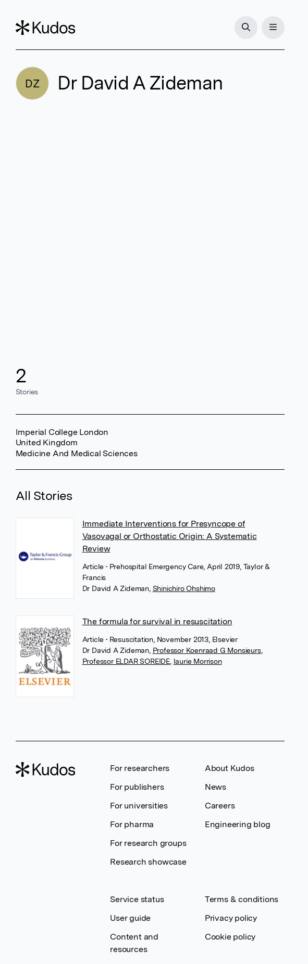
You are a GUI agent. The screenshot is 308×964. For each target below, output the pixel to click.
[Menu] (273, 27)
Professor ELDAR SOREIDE (126, 661)
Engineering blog (237, 824)
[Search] (246, 27)
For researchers (139, 768)
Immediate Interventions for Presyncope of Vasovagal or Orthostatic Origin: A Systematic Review (169, 536)
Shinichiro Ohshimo (184, 588)
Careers (220, 806)
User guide (130, 918)
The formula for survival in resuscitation (157, 621)
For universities (139, 806)
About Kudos (229, 768)
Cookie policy (230, 937)
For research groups (148, 843)
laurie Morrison (198, 661)
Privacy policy (231, 918)
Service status (137, 899)
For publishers (137, 787)
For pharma (132, 824)
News (215, 787)
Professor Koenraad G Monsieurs (207, 650)
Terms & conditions (241, 899)
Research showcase (148, 862)
